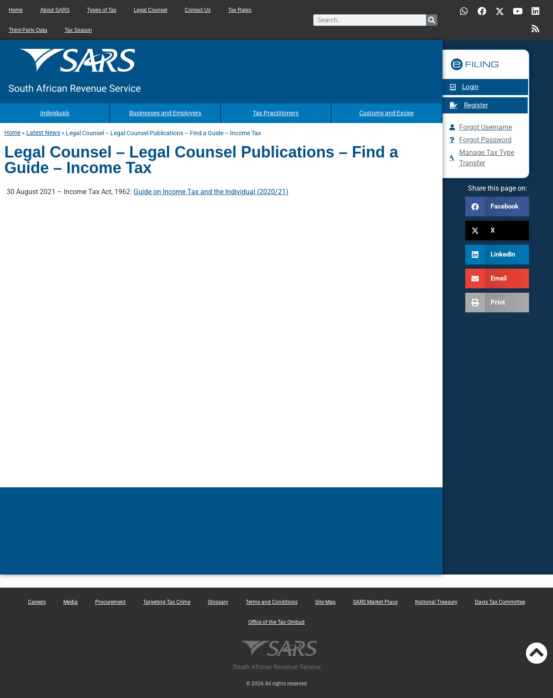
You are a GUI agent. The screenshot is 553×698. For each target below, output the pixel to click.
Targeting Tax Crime (166, 602)
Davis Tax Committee (500, 602)
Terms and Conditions (272, 602)
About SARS (54, 10)
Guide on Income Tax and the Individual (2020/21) (211, 191)
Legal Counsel (151, 10)
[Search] (431, 20)
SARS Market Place (375, 602)
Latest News (43, 132)
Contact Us (197, 10)
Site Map (325, 602)
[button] (497, 206)
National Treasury (436, 602)
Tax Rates (239, 10)
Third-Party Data (28, 30)
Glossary (218, 602)
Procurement (110, 602)
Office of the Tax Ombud (276, 622)
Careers (37, 602)
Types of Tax (101, 10)
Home (16, 10)
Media (70, 602)
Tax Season (78, 30)
